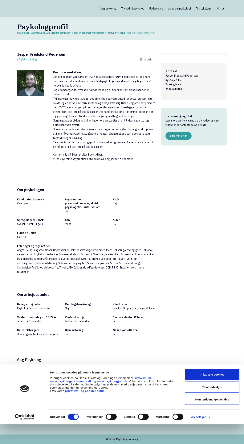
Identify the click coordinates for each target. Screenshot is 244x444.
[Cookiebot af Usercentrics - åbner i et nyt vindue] (24, 436)
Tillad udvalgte (212, 406)
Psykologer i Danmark (28, 32)
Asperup (121, 32)
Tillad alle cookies (212, 394)
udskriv (148, 59)
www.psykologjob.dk (112, 400)
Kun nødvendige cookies (212, 419)
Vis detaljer (198, 436)
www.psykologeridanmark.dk (71, 400)
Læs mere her (178, 135)
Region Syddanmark (81, 32)
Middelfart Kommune (104, 32)
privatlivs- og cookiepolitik (84, 410)
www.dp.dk (143, 397)
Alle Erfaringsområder (58, 32)
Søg (43, 32)
